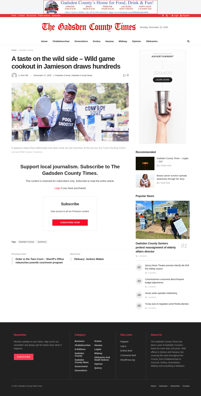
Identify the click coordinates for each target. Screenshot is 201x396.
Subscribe (56, 15)
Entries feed (126, 350)
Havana (109, 41)
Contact (21, 15)
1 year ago (163, 183)
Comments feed (128, 355)
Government (81, 366)
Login (175, 15)
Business (79, 341)
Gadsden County (26, 50)
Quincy (98, 368)
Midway (123, 41)
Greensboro (81, 41)
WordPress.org (127, 360)
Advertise (163, 386)
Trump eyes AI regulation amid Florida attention (167, 304)
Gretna (96, 41)
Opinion (136, 41)
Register (184, 15)
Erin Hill (24, 75)
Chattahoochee (61, 41)
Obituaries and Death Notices (102, 358)
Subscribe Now (70, 222)
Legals (97, 349)
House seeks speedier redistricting (161, 293)
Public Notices (44, 15)
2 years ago (164, 166)
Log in (123, 346)
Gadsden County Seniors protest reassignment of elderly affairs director (156, 247)
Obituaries (152, 41)
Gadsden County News (81, 75)
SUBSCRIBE (23, 357)
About (153, 386)
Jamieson (42, 242)
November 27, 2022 (43, 75)
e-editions (80, 349)
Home (14, 15)
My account (31, 15)
